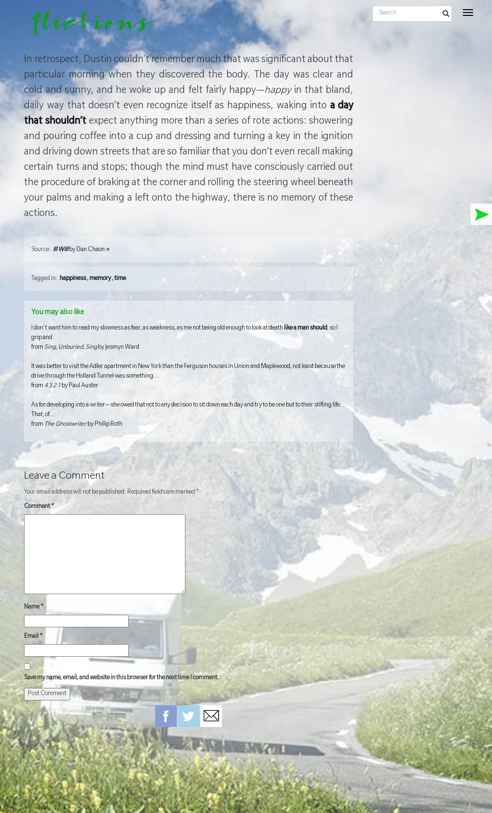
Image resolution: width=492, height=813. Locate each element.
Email (33, 637)
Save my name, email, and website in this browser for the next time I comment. (121, 678)
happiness (73, 279)
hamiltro (469, 745)
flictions (87, 26)
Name (34, 607)
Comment (39, 507)
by (81, 250)
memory (100, 279)
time (120, 279)
